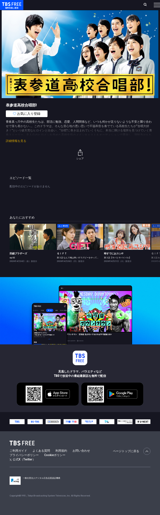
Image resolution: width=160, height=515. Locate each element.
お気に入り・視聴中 (103, 6)
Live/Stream (82, 4)
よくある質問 (41, 459)
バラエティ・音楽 (104, 16)
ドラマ (84, 16)
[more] (119, 17)
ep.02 (12, 266)
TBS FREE (11, 7)
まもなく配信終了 (64, 16)
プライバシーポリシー (24, 463)
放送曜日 (55, 6)
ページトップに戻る (131, 459)
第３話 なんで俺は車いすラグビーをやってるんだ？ (81, 266)
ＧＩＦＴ (62, 261)
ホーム (46, 6)
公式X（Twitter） (22, 467)
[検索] (123, 6)
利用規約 (61, 459)
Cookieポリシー (54, 463)
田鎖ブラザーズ (18, 261)
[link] (33, 245)
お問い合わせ (81, 459)
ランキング (68, 6)
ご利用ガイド (18, 459)
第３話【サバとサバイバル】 (117, 266)
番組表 (150, 6)
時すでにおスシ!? (113, 261)
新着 (45, 16)
